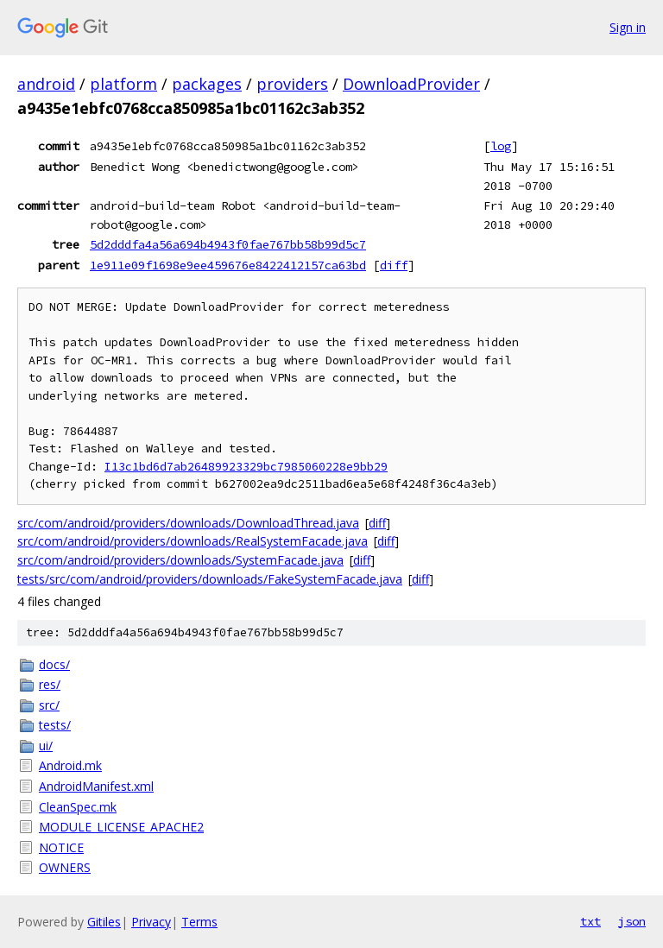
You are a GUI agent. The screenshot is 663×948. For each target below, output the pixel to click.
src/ (49, 705)
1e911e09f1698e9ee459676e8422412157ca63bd (228, 265)
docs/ (54, 664)
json (632, 921)
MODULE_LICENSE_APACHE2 (121, 826)
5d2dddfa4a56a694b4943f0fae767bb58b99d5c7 (228, 244)
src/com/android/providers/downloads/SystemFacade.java (180, 560)
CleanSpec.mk (78, 807)
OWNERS (65, 867)
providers (292, 83)
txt (590, 921)
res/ (49, 684)
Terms (199, 921)
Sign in (627, 27)
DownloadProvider (411, 83)
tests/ (55, 725)
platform (123, 83)
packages (207, 83)
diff (393, 265)
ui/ (46, 745)
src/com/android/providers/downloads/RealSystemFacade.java (192, 541)
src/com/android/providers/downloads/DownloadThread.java (188, 523)
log (500, 146)
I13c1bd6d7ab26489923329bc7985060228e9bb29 (246, 466)
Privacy (151, 921)
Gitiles (104, 921)
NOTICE (61, 847)
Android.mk (70, 765)
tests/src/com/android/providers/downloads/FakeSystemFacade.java (209, 579)
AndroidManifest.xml (96, 786)
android (46, 83)
